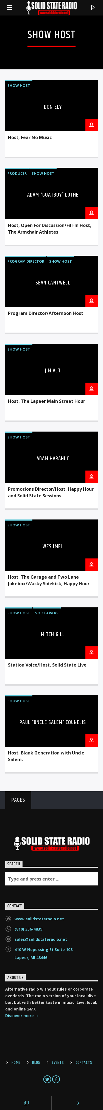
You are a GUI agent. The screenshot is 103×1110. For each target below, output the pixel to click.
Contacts (84, 1063)
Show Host (18, 85)
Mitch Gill (53, 634)
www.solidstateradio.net (39, 918)
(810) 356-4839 (28, 929)
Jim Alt (53, 370)
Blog (36, 1063)
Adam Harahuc (53, 458)
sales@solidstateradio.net (41, 939)
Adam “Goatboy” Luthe (53, 194)
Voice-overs (47, 612)
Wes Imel (53, 546)
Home (16, 1063)
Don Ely (53, 107)
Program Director (25, 261)
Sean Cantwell (52, 282)
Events (58, 1063)
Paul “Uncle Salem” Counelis (53, 722)
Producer (17, 173)
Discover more (22, 1016)
